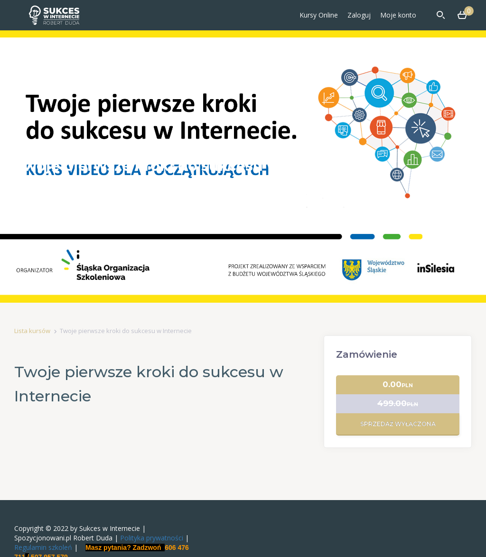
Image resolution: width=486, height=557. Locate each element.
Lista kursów (32, 330)
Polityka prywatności (151, 537)
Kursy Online (318, 14)
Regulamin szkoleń (43, 547)
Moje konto (398, 14)
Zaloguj (359, 14)
